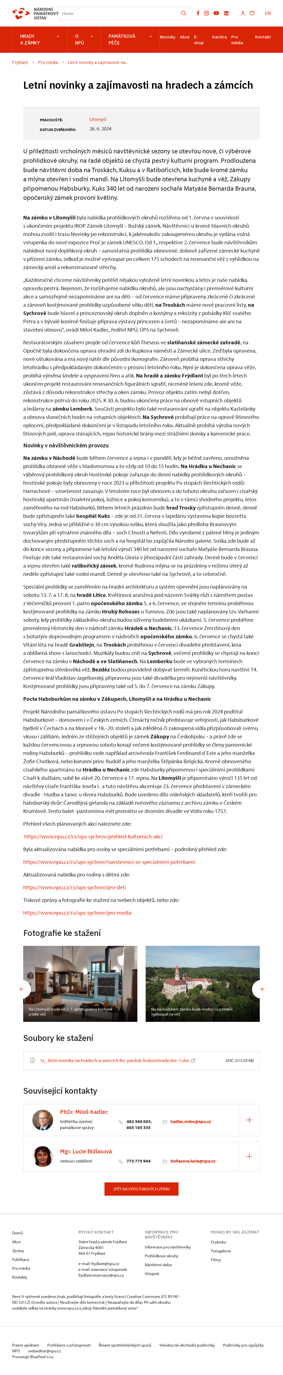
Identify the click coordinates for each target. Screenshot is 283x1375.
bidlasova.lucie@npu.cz (193, 1161)
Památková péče (130, 39)
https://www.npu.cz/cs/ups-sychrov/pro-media (77, 912)
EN (268, 13)
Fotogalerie (221, 1250)
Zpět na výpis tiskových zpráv (141, 1189)
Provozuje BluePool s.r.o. (33, 1356)
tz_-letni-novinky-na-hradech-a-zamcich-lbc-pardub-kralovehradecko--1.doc (123, 1060)
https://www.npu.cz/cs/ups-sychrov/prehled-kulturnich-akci (93, 836)
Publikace (20, 1259)
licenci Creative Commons (137, 1296)
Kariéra (219, 37)
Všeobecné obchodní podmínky (192, 1345)
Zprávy (18, 1250)
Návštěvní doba (158, 1264)
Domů (17, 1232)
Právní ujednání (26, 1345)
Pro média (21, 1268)
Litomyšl (98, 119)
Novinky (167, 37)
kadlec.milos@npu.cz (191, 1121)
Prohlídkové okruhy (161, 1255)
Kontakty (19, 1277)
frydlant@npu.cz (105, 1263)
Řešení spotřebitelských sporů (128, 1345)
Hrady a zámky (39, 39)
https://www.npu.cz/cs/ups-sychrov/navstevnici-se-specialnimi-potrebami (109, 861)
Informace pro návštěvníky (168, 1247)
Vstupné (152, 1273)
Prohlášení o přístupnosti (71, 1345)
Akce (185, 37)
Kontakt (263, 37)
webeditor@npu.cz (62, 1350)
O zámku (218, 1242)
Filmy (216, 1259)
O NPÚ (84, 39)
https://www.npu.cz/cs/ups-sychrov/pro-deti (74, 887)
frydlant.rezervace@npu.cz (101, 1275)
